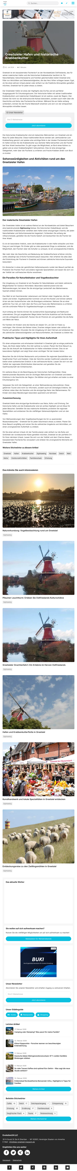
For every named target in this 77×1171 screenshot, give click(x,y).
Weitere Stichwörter (38, 1119)
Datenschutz (17, 1160)
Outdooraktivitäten (19, 458)
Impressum (6, 1160)
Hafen (16, 453)
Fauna (32, 1113)
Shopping (42, 1015)
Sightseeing (41, 453)
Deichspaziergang (40, 1103)
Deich (61, 453)
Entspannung (59, 1103)
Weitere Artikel (38, 1089)
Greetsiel (7, 453)
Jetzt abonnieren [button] (38, 125)
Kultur (6, 458)
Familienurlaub (36, 458)
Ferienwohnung (48, 1113)
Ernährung (28, 1108)
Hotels (12, 1015)
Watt (69, 453)
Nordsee (52, 453)
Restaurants (27, 1015)
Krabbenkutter (28, 453)
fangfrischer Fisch (16, 1113)
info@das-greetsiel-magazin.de (22, 1142)
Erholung (48, 458)
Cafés (11, 1103)
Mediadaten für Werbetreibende (38, 939)
